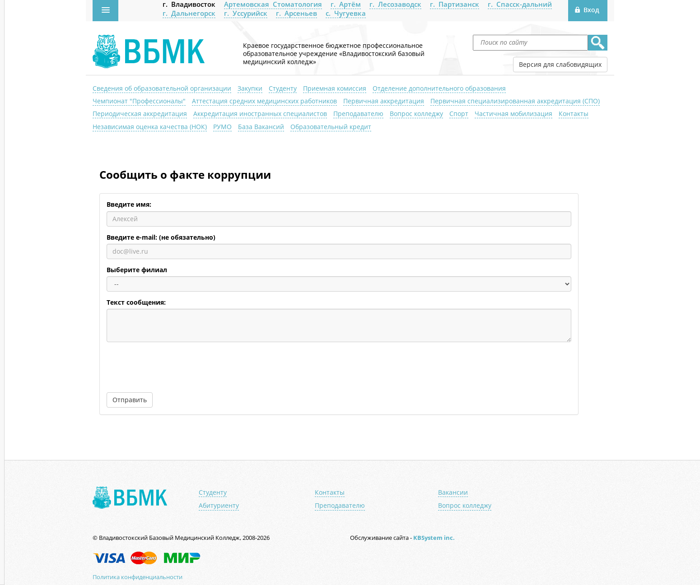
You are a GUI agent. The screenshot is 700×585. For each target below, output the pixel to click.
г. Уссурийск (245, 13)
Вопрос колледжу (416, 113)
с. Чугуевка (346, 13)
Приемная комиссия (334, 88)
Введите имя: (129, 204)
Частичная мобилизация (513, 113)
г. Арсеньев (296, 13)
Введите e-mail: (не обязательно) (161, 237)
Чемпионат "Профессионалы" (139, 101)
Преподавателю (358, 113)
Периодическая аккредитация (140, 113)
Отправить (129, 399)
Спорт (458, 113)
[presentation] (175, 366)
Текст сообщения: (136, 302)
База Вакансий (261, 126)
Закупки (250, 88)
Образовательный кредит (330, 126)
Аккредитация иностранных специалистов (260, 113)
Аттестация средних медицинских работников (264, 101)
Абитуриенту (219, 505)
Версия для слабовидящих (560, 64)
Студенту (283, 88)
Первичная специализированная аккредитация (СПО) (515, 101)
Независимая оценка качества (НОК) (150, 126)
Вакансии (453, 492)
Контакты (573, 113)
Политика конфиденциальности (137, 577)
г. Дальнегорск (189, 13)
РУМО (222, 126)
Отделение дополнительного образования (439, 88)
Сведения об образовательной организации (162, 88)
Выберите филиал (137, 270)
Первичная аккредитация (383, 101)
